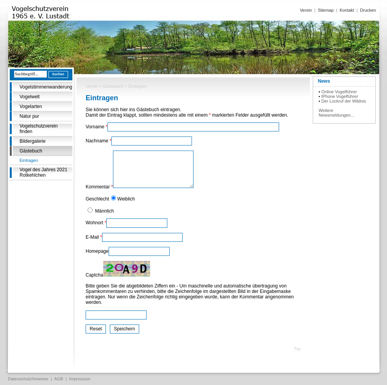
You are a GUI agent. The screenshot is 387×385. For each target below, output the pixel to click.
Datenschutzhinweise (28, 378)
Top (297, 348)
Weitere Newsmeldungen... (336, 112)
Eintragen (29, 160)
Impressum (79, 378)
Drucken (368, 10)
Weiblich (126, 199)
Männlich (104, 211)
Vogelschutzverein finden (38, 128)
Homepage (97, 251)
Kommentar (99, 187)
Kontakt (347, 10)
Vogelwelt (29, 96)
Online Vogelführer (339, 91)
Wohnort (96, 222)
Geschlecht (97, 199)
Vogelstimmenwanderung (46, 87)
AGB (58, 378)
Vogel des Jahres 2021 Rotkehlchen (43, 172)
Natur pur (29, 116)
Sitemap (325, 10)
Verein (306, 10)
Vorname (97, 127)
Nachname (98, 141)
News (324, 81)
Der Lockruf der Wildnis (343, 101)
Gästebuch (31, 151)
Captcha (94, 275)
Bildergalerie (33, 141)
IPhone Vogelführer (339, 96)
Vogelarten (31, 106)
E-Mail (94, 237)
